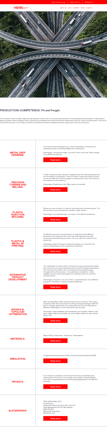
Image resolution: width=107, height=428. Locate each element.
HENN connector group (58, 2)
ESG (70, 8)
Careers (76, 8)
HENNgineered (89, 2)
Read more (63, 159)
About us (63, 8)
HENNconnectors (75, 2)
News (83, 8)
